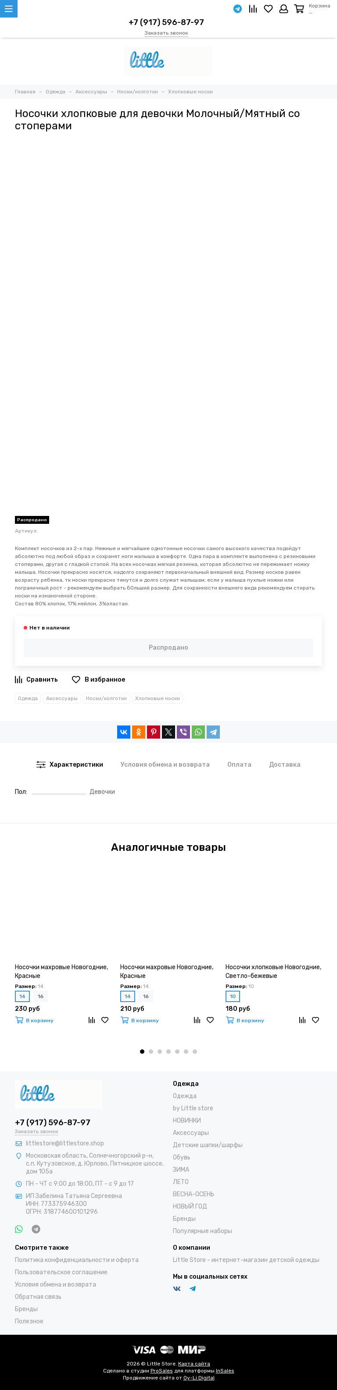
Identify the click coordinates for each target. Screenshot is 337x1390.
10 (233, 996)
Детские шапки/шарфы (208, 1145)
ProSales (162, 1371)
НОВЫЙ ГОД (190, 1206)
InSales (225, 1371)
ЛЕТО (181, 1182)
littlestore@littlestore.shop (65, 1143)
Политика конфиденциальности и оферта (77, 1260)
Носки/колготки (106, 698)
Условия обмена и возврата (55, 1284)
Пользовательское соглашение (61, 1272)
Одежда (28, 698)
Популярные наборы (202, 1231)
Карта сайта (194, 1364)
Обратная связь (38, 1297)
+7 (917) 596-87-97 (166, 22)
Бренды (184, 1219)
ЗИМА (181, 1169)
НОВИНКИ (187, 1120)
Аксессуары (62, 698)
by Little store (193, 1108)
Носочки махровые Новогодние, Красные (61, 971)
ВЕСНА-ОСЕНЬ (193, 1194)
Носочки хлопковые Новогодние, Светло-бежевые (273, 971)
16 (40, 996)
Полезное (29, 1321)
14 (22, 996)
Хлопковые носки (157, 698)
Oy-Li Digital (199, 1378)
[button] (142, 1051)
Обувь (181, 1157)
